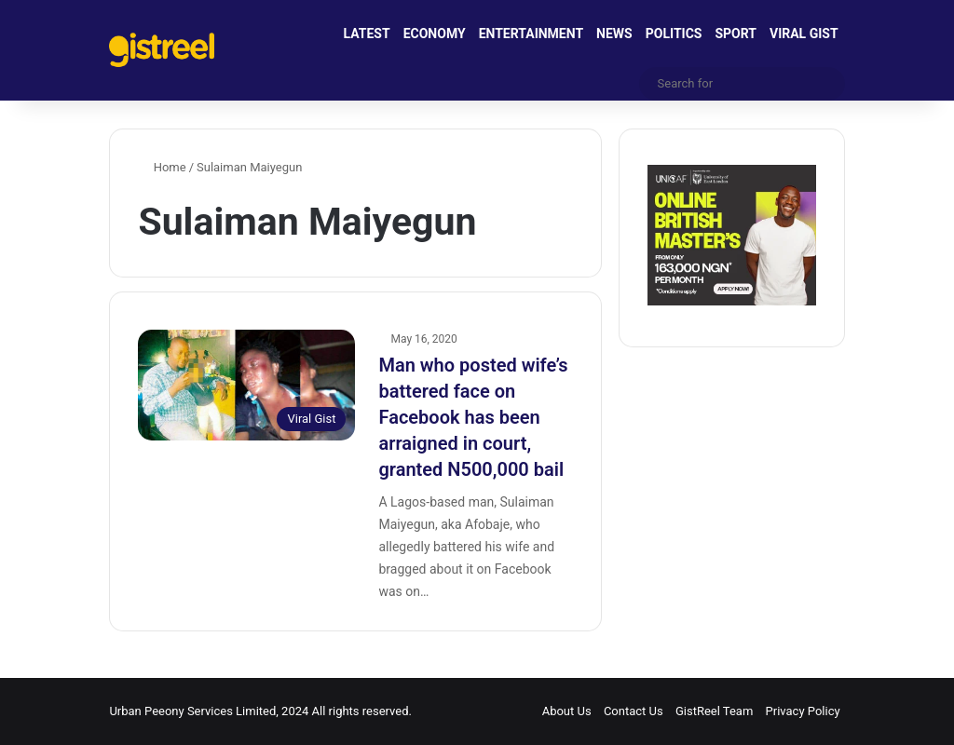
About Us (567, 711)
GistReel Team (714, 711)
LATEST (367, 33)
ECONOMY (434, 33)
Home (161, 167)
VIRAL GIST (804, 33)
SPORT (735, 33)
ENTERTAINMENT (531, 33)
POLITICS (674, 33)
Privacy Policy (803, 711)
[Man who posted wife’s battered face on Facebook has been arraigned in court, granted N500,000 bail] (246, 385)
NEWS (614, 33)
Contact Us (633, 711)
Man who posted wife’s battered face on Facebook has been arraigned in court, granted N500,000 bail (472, 417)
